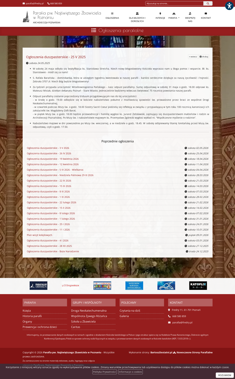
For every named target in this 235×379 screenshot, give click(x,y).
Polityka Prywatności (104, 371)
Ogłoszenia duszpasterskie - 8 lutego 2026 (50, 213)
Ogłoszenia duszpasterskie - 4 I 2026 (47, 240)
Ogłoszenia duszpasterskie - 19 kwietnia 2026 (52, 159)
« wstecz (193, 56)
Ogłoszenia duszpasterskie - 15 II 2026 (48, 208)
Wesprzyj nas (190, 17)
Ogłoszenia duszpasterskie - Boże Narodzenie (52, 251)
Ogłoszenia (112, 15)
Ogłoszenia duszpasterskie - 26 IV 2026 (48, 153)
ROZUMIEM (224, 375)
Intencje (160, 15)
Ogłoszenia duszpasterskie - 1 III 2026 (48, 197)
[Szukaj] (208, 3)
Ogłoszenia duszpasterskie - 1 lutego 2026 (50, 218)
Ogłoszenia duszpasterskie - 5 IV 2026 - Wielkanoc (54, 169)
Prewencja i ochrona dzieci (40, 327)
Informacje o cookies (130, 371)
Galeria (124, 316)
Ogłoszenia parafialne (121, 30)
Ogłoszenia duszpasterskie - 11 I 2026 (48, 229)
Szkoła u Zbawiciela (83, 321)
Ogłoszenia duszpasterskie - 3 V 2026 (47, 148)
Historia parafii (32, 316)
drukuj (204, 56)
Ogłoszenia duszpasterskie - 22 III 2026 (48, 180)
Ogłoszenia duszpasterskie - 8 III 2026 (48, 191)
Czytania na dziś (130, 310)
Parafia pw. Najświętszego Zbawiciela (62, 17)
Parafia (173, 15)
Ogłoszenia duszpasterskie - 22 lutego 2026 (51, 202)
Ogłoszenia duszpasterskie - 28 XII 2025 (49, 246)
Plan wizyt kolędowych (39, 235)
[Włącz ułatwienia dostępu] (229, 6)
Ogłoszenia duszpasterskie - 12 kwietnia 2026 (52, 164)
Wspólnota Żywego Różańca (89, 316)
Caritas (75, 327)
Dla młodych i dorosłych (137, 17)
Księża (27, 310)
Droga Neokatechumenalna (89, 310)
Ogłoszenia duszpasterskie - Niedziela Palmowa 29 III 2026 (59, 175)
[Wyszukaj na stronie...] (174, 3)
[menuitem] (112, 17)
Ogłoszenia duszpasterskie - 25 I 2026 (48, 224)
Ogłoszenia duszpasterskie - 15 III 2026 (48, 186)
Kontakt (206, 15)
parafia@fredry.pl (34, 3)
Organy (27, 321)
